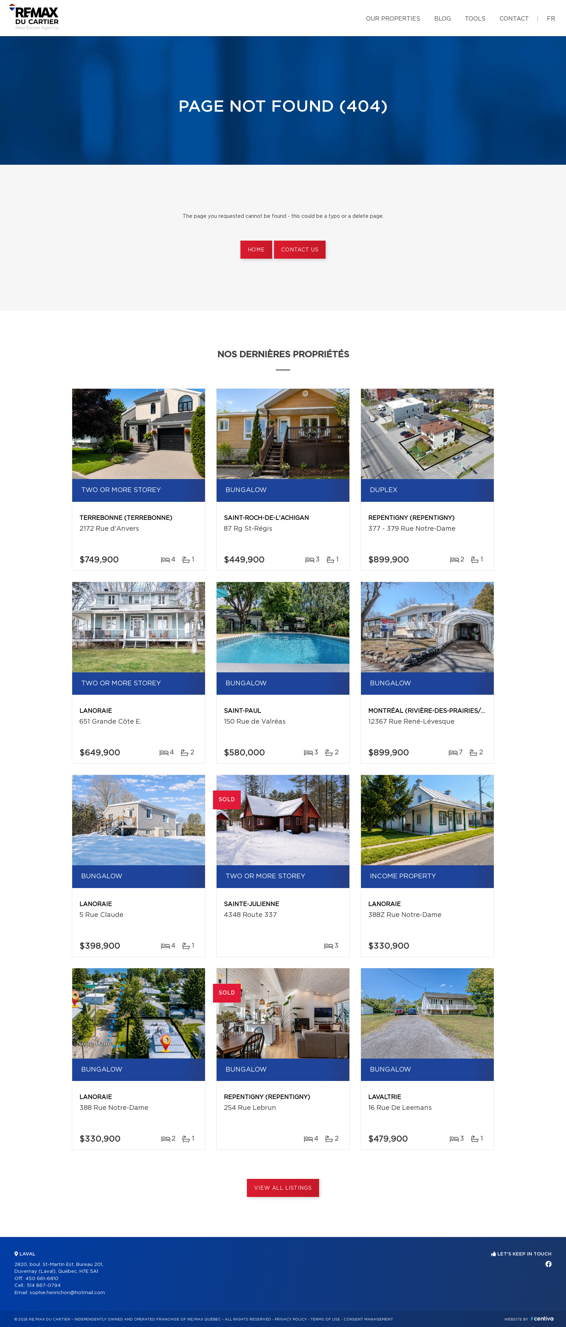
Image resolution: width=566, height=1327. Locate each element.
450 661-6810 (41, 1278)
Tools (475, 19)
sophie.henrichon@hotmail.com (67, 1293)
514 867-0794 (44, 1285)
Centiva (542, 1318)
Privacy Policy (291, 1319)
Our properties (393, 19)
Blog (442, 19)
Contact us (299, 250)
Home (256, 250)
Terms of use (325, 1319)
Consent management (368, 1319)
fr (551, 19)
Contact (514, 19)
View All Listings (283, 1188)
